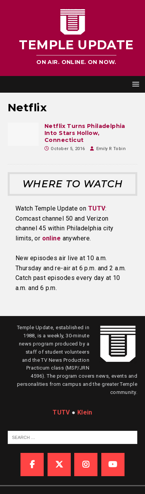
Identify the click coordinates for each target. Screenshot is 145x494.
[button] (134, 84)
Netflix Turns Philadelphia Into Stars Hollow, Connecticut (84, 133)
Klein (84, 412)
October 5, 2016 (68, 148)
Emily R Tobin (111, 148)
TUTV (97, 208)
